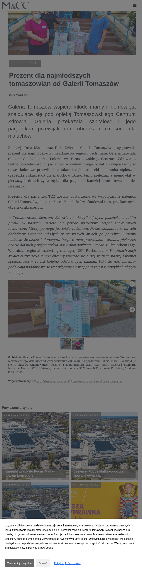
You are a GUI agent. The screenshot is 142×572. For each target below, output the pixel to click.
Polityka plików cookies (67, 563)
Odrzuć (43, 563)
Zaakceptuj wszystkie (19, 563)
